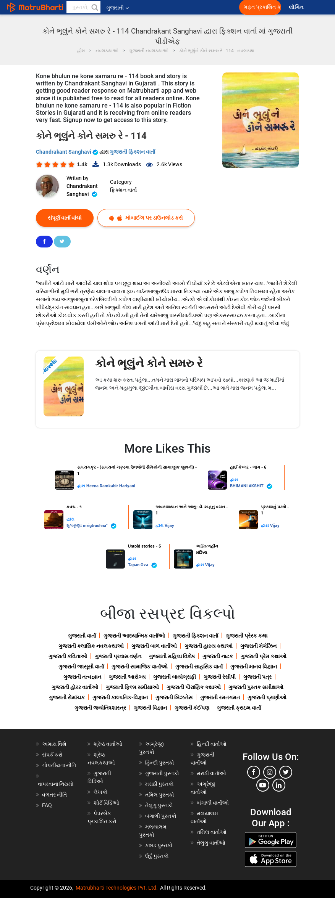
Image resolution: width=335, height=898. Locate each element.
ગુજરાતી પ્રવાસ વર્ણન (118, 656)
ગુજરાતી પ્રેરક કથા (246, 636)
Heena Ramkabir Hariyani (110, 486)
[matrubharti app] (178, 7)
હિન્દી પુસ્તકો (159, 763)
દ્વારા (81, 486)
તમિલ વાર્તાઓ (212, 832)
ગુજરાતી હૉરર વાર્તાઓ (75, 687)
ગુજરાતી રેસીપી (220, 677)
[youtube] (262, 785)
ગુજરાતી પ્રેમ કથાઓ (263, 656)
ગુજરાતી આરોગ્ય (127, 677)
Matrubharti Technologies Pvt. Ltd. (117, 888)
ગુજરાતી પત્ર (257, 677)
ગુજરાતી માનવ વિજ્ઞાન (253, 666)
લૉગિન (296, 7)
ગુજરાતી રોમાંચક (67, 697)
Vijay (169, 525)
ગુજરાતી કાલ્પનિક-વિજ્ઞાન (120, 697)
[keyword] (83, 7)
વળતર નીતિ (54, 795)
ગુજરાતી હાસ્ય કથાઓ (208, 646)
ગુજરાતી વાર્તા (82, 636)
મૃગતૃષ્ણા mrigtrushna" (91, 526)
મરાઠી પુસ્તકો (159, 784)
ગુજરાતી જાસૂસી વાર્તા (81, 666)
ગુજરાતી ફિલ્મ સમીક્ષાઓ (132, 687)
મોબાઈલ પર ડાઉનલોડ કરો (146, 218)
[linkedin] (278, 785)
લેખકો (101, 792)
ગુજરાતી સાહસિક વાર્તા (199, 666)
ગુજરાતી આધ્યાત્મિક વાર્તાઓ (134, 636)
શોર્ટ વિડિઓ (106, 803)
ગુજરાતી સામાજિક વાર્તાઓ (140, 666)
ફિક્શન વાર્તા (123, 190)
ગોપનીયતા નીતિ (59, 765)
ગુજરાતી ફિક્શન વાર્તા (132, 152)
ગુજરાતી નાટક (217, 656)
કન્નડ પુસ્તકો (159, 845)
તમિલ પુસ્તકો (159, 795)
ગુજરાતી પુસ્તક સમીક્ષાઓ (255, 687)
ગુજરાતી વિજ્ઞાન (150, 708)
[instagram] (269, 772)
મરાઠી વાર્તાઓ (211, 773)
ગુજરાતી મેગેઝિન (258, 646)
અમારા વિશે (54, 744)
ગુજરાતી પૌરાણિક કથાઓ (194, 687)
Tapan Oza (142, 565)
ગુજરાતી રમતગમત (220, 697)
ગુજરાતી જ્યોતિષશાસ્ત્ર (100, 708)
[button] (94, 7)
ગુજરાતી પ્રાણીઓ (267, 697)
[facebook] (253, 772)
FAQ (47, 805)
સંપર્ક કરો (52, 755)
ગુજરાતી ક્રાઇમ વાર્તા (239, 708)
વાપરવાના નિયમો (56, 784)
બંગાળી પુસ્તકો (160, 816)
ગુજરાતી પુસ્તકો (162, 773)
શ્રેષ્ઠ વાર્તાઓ (108, 744)
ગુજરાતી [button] (117, 8)
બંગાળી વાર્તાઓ (213, 803)
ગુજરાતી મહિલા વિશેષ (172, 656)
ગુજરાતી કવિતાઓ (68, 656)
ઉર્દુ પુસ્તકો (157, 856)
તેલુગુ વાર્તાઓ (211, 843)
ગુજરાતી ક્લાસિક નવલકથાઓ (91, 646)
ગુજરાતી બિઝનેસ (174, 697)
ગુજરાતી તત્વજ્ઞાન (82, 677)
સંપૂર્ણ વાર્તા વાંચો (65, 218)
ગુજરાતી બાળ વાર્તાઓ (154, 646)
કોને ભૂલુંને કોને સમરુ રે (149, 363)
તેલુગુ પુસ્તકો (159, 805)
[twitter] (285, 772)
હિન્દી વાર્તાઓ (212, 744)
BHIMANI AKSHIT (251, 486)
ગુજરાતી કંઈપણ (192, 708)
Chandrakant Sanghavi (67, 152)
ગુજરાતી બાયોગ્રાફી (174, 677)
